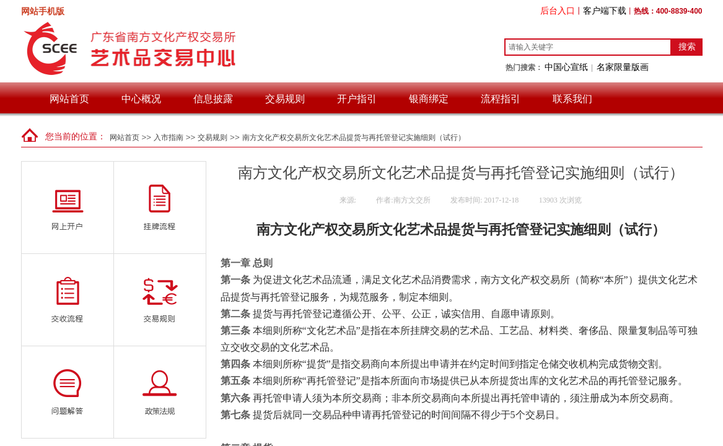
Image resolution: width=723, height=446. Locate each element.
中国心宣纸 (566, 67)
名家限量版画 (623, 67)
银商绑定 (429, 99)
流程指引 (500, 99)
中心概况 (141, 99)
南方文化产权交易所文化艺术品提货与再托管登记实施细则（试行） (353, 137)
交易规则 (285, 99)
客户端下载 (604, 10)
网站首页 (69, 99)
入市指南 (168, 137)
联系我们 (572, 99)
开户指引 (357, 99)
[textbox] (588, 47)
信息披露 (213, 99)
